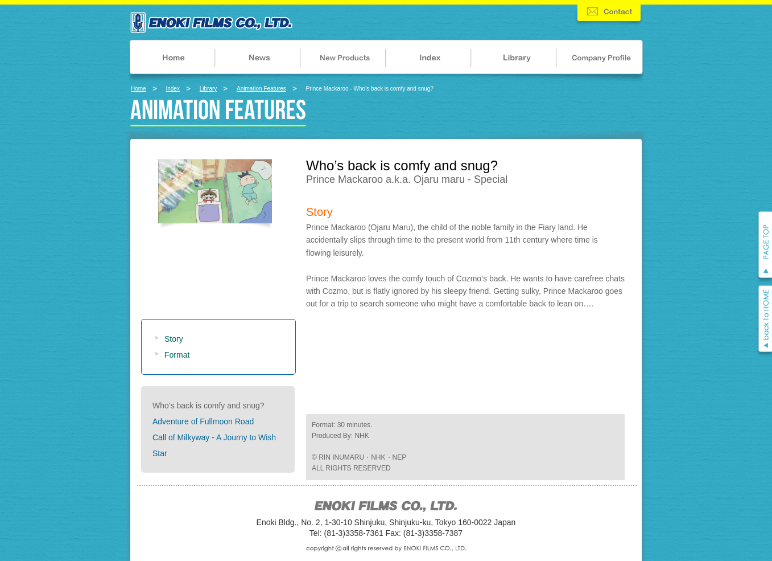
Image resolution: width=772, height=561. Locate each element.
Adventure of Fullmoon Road (203, 421)
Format (176, 354)
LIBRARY (515, 60)
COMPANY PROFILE (601, 60)
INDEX (429, 60)
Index (172, 88)
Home (138, 88)
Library (208, 88)
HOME (171, 60)
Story (173, 338)
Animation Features (261, 88)
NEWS (257, 60)
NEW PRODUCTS (343, 60)
